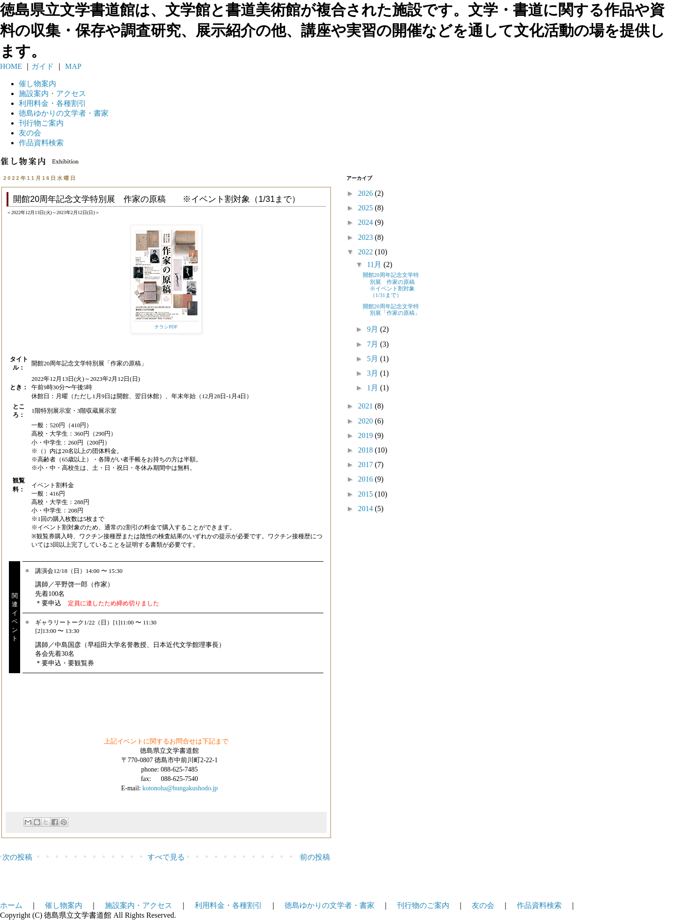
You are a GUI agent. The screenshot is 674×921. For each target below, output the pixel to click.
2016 (366, 479)
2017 (366, 464)
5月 (373, 359)
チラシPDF (165, 326)
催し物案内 (37, 84)
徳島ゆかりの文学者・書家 (329, 905)
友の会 (30, 133)
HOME (11, 66)
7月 (373, 344)
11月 (375, 264)
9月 (373, 329)
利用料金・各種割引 (228, 905)
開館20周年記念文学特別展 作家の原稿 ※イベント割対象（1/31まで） (394, 285)
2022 (366, 252)
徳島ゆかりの (64, 113)
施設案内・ (52, 93)
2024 (366, 222)
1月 (373, 388)
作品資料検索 (41, 143)
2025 (366, 208)
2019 (366, 435)
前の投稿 (315, 857)
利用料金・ (52, 103)
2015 (366, 494)
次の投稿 (17, 857)
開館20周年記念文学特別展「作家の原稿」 (391, 309)
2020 (366, 421)
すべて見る (166, 857)
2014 (366, 508)
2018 (366, 450)
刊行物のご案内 (423, 905)
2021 (366, 406)
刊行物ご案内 (41, 123)
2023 (366, 237)
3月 (373, 373)
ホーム (11, 905)
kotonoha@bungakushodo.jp (180, 788)
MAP (72, 66)
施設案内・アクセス (138, 905)
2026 (366, 193)
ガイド (42, 66)
